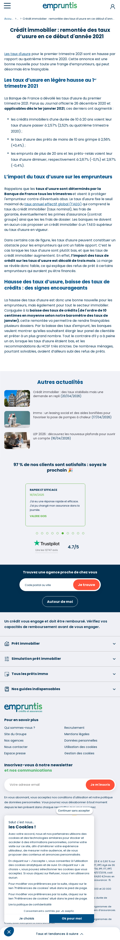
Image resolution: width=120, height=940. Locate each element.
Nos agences (14, 740)
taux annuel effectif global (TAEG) (53, 204)
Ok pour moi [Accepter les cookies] (72, 918)
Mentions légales (76, 734)
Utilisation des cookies (80, 747)
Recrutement (74, 728)
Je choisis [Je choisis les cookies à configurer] (26, 918)
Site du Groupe (15, 734)
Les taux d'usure (17, 53)
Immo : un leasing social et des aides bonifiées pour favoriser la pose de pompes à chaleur (71, 415)
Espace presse (15, 753)
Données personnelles (80, 740)
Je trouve (86, 584)
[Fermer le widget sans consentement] (74, 810)
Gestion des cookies (79, 753)
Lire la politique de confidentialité (30, 904)
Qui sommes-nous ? (19, 728)
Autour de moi (60, 601)
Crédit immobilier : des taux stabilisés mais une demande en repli (68, 394)
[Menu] (7, 5)
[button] (9, 932)
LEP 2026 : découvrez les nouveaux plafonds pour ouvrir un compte (74, 436)
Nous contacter (16, 747)
